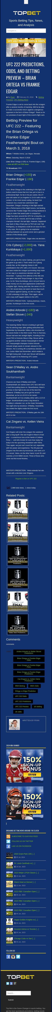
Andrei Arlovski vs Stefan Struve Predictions (29, 652)
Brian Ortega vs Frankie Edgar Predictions (28, 673)
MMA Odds (34, 686)
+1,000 (26, 249)
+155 (27, 174)
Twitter (7, 983)
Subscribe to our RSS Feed (25, 836)
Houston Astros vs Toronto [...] (26, 929)
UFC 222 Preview (22, 707)
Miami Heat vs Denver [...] (24, 882)
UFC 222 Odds (21, 696)
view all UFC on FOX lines (18, 164)
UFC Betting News (21, 100)
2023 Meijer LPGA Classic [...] (26, 873)
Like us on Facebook (21, 846)
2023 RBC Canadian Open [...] (26, 891)
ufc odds (18, 712)
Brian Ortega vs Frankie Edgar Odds (28, 659)
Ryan (13, 97)
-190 (29, 179)
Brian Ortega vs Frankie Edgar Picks (28, 666)
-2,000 (27, 245)
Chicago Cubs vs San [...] (24, 938)
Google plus (14, 983)
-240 (28, 314)
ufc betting (38, 707)
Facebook (11, 983)
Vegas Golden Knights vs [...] (26, 920)
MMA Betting (20, 686)
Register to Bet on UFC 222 (26, 479)
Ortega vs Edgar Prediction (25, 691)
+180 (30, 310)
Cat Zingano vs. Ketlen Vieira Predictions (29, 680)
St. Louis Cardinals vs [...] (24, 863)
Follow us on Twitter (22, 841)
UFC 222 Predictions (23, 701)
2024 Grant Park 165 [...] (24, 854)
